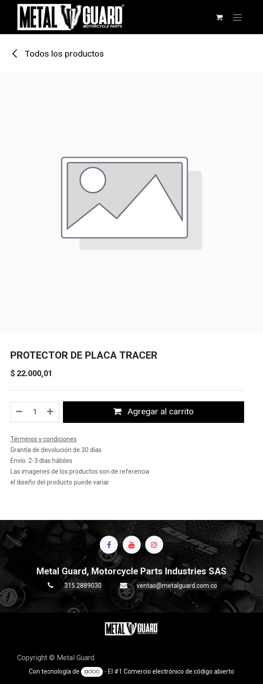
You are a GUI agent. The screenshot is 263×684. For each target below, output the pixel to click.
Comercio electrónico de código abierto (179, 671)
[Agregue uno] (50, 412)
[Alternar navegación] (237, 17)
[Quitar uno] (19, 412)
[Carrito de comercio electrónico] (219, 17)
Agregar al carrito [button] (153, 411)
